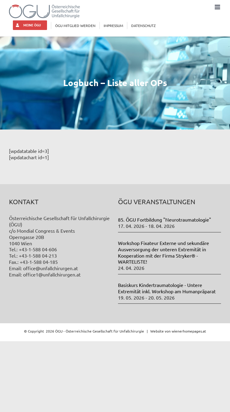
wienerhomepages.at (189, 331)
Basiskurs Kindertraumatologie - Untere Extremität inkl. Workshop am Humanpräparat (167, 288)
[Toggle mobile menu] (218, 7)
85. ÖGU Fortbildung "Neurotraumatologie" (164, 219)
